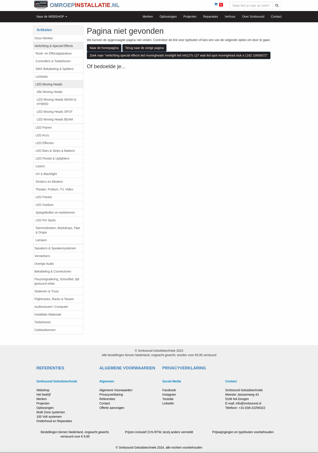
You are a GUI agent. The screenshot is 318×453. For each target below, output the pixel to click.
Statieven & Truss (46, 291)
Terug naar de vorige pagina (144, 48)
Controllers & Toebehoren (53, 61)
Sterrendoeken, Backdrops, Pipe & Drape (58, 230)
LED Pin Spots (46, 220)
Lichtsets (42, 76)
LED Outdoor (45, 205)
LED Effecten (45, 143)
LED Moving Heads (49, 84)
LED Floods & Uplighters (52, 158)
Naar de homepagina (104, 48)
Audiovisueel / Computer (51, 306)
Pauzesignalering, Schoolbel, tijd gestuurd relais (56, 281)
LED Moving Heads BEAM (55, 119)
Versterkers (42, 256)
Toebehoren (42, 322)
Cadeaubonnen (45, 330)
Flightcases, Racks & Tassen (54, 299)
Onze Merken (43, 38)
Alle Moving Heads (49, 92)
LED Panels (44, 197)
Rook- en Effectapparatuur (54, 53)
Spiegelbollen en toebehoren (55, 212)
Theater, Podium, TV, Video (54, 189)
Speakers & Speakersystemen (55, 248)
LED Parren (44, 127)
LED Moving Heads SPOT (55, 111)
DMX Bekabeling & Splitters (55, 69)
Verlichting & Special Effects (53, 46)
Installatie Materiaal (47, 314)
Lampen (41, 240)
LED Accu (42, 135)
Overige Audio (44, 263)
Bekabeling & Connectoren (52, 271)
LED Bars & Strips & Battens (55, 150)
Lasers (40, 166)
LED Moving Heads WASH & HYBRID (56, 102)
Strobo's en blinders (49, 181)
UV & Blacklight (46, 174)
